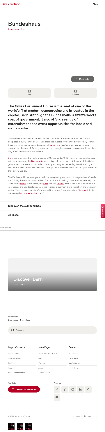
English (90, 415)
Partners (42, 363)
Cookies (11, 363)
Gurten (60, 183)
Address (72, 353)
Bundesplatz (37, 161)
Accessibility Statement (18, 373)
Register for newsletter (26, 388)
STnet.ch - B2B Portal (47, 353)
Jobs (40, 358)
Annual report (44, 373)
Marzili (23, 183)
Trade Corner (74, 368)
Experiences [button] (13, 320)
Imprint (11, 368)
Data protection (15, 358)
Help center (74, 358)
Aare (45, 183)
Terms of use (13, 353)
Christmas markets (29, 193)
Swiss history (56, 145)
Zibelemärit (83, 190)
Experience (14, 29)
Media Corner (75, 363)
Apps (40, 368)
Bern (22, 29)
